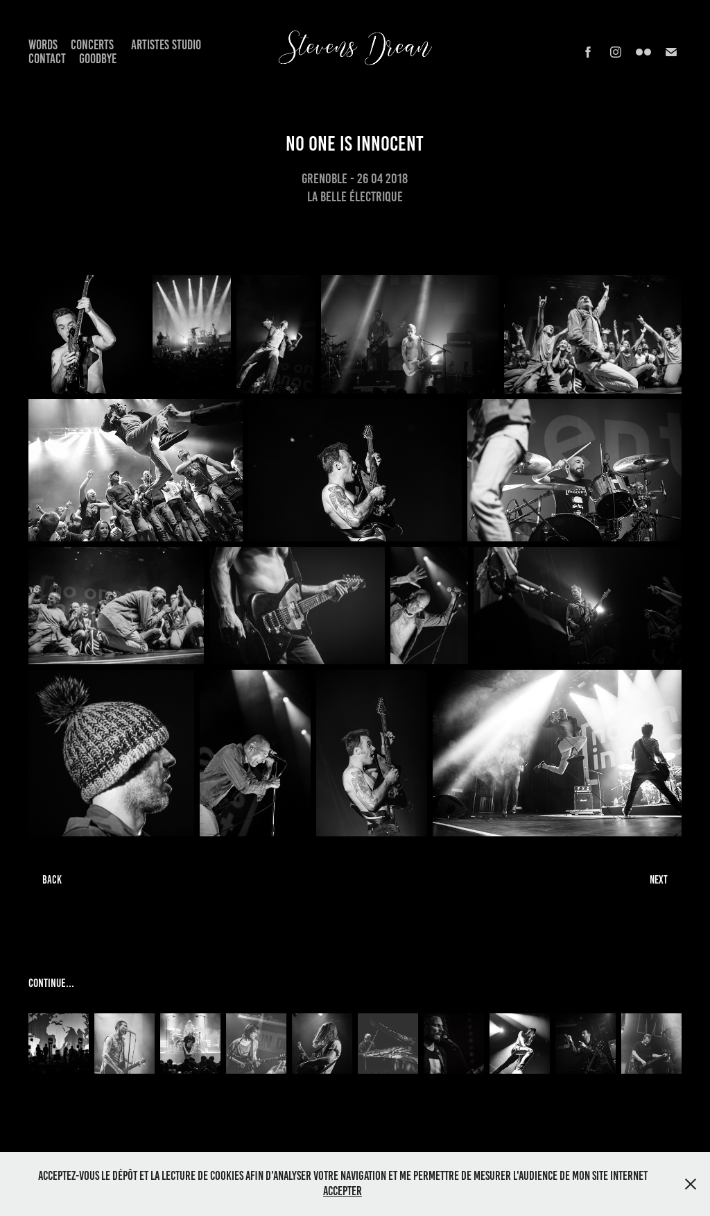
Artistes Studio (166, 44)
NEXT (659, 880)
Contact (47, 58)
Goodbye (97, 58)
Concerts (92, 44)
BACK (52, 880)
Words (43, 44)
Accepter (342, 1191)
